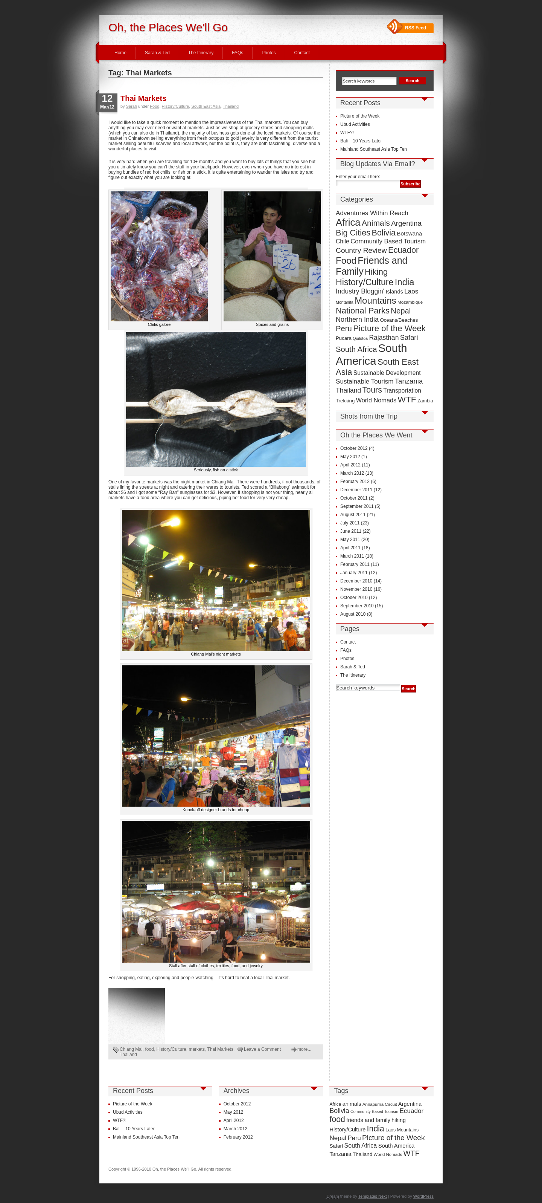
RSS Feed (415, 28)
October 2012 (354, 448)
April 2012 (350, 465)
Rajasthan (384, 337)
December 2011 (356, 489)
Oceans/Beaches (399, 320)
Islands (394, 292)
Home (120, 52)
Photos (269, 52)
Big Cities (353, 232)
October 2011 (354, 498)
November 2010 (356, 589)
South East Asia (206, 106)
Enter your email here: (358, 176)
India (404, 282)
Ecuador (403, 250)
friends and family (368, 1120)
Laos (411, 291)
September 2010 (357, 605)
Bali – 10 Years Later (361, 141)
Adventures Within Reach (372, 213)
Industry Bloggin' (360, 291)
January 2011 (354, 572)
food (149, 1049)
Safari (409, 337)
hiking (398, 1120)
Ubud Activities (355, 124)
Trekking (345, 401)
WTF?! (347, 132)
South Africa (356, 349)
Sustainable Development (387, 373)
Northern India (357, 319)
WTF (407, 399)
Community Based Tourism (388, 241)
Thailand (231, 106)
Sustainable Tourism (364, 381)
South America (371, 354)
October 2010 (354, 597)
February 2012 (355, 481)
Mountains (375, 300)
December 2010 (356, 581)
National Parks (363, 310)
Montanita (344, 302)
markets (197, 1049)
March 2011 (352, 556)
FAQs (237, 52)
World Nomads (376, 400)
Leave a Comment (262, 1049)
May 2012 (350, 456)
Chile (342, 241)
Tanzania (409, 381)
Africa (348, 222)
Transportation (402, 390)
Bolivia (384, 232)
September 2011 (357, 506)
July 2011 (349, 523)
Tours (372, 389)
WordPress (423, 1196)
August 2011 (352, 514)
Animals (376, 223)
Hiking (376, 272)
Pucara (344, 338)
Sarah (131, 106)
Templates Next (372, 1196)
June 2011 (350, 531)
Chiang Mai (131, 1049)
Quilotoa (360, 338)
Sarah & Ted (157, 52)
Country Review (361, 250)
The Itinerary (200, 52)
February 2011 (355, 564)
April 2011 (350, 547)
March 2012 (352, 473)
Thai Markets (143, 98)
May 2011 (350, 539)
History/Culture (175, 106)
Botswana (409, 233)
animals (352, 1104)
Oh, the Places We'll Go (168, 27)
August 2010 (352, 614)
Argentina (406, 223)
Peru (344, 328)
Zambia (425, 401)
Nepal (401, 311)
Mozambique (410, 302)
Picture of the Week (360, 116)
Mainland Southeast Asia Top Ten (373, 149)
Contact (302, 52)
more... (304, 1049)
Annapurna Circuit (379, 1104)
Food (154, 106)
